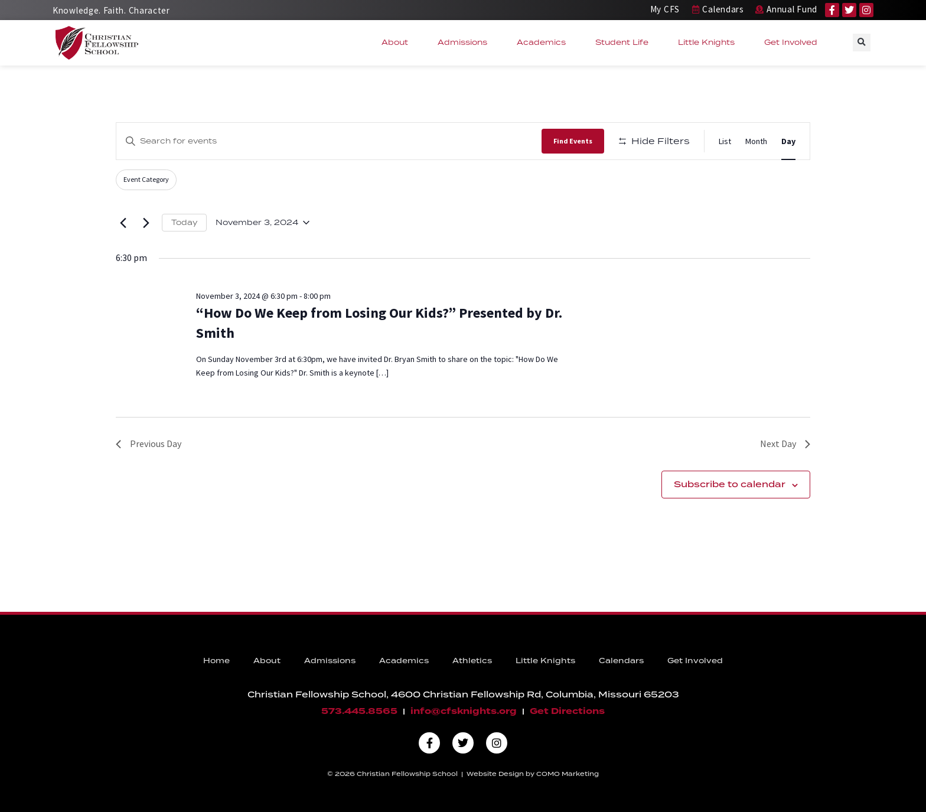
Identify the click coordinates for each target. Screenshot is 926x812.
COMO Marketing (567, 773)
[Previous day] (123, 223)
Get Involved (793, 42)
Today (184, 222)
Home (216, 661)
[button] (861, 42)
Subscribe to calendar (729, 484)
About (398, 42)
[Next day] (146, 223)
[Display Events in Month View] (756, 141)
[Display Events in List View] (725, 141)
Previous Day (148, 443)
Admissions (465, 42)
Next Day (785, 443)
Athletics (472, 661)
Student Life (624, 42)
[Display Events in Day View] (788, 141)
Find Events (572, 140)
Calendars (621, 661)
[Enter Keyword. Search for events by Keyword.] (329, 140)
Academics (544, 42)
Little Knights (709, 42)
